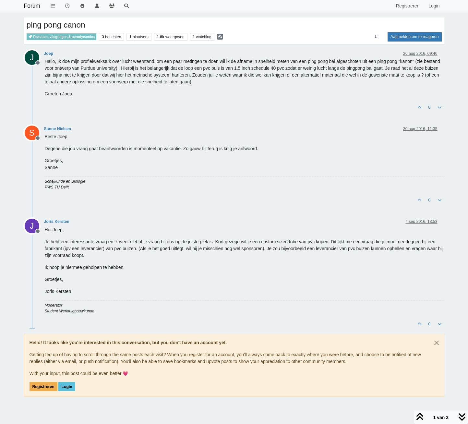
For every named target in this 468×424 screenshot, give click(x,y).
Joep (49, 53)
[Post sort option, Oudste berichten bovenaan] (377, 36)
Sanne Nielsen (57, 129)
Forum (32, 6)
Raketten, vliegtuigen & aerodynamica (61, 37)
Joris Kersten (56, 221)
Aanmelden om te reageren (414, 36)
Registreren (43, 386)
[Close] (436, 343)
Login (66, 386)
